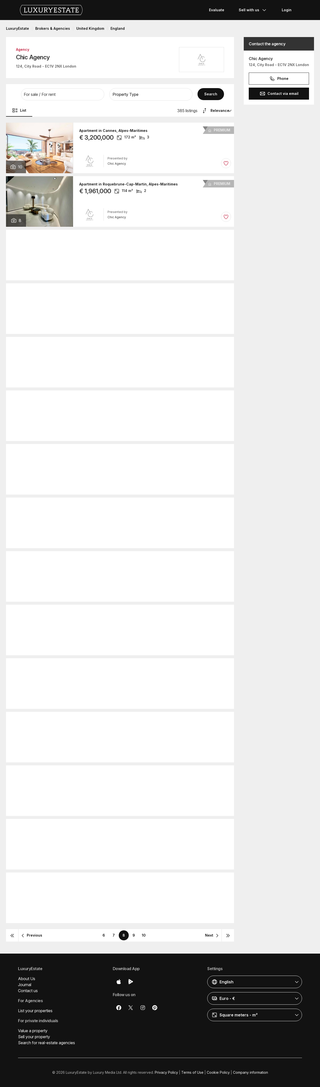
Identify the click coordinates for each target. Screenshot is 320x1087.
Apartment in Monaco (98, 345)
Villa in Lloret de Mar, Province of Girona (115, 881)
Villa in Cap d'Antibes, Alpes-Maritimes (113, 613)
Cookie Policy (218, 1072)
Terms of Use (192, 1072)
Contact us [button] (28, 990)
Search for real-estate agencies (46, 1042)
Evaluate (216, 10)
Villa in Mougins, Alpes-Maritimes (108, 506)
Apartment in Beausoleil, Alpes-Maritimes (115, 773)
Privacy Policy (166, 1072)
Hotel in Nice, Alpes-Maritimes (106, 559)
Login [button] (287, 10)
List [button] (19, 110)
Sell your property (34, 1036)
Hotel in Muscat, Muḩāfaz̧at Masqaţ (110, 666)
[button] (62, 94)
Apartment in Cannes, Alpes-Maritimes (113, 131)
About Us (26, 978)
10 (144, 935)
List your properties (35, 1010)
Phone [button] (278, 79)
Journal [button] (24, 984)
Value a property (33, 1030)
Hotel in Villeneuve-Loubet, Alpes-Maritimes (118, 291)
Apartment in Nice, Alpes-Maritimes (110, 238)
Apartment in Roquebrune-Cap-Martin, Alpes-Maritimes (128, 184)
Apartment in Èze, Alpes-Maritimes (109, 720)
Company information (250, 1072)
